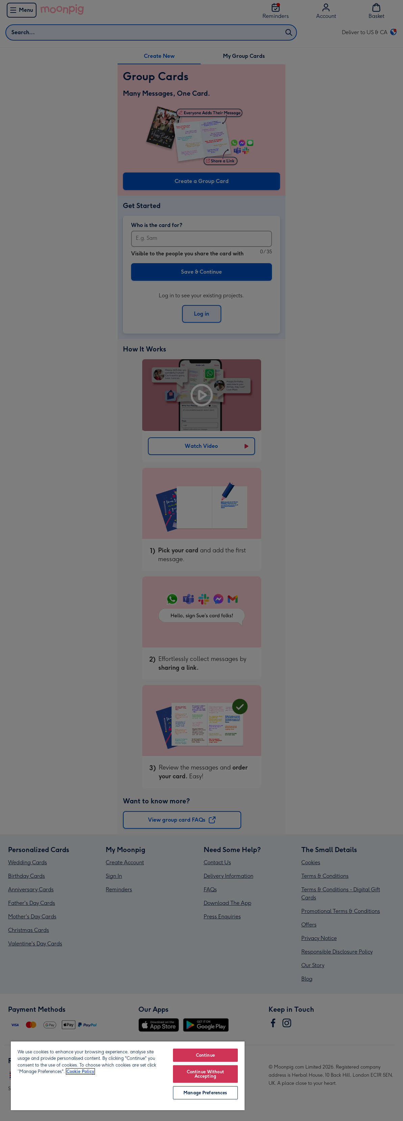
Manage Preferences (205, 1092)
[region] (128, 1075)
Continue (205, 1055)
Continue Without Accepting (205, 1074)
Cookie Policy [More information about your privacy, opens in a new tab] (80, 1071)
